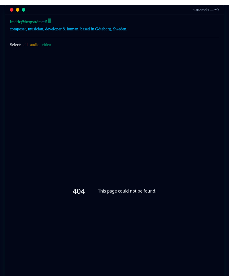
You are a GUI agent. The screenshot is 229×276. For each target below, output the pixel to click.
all (26, 45)
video (46, 45)
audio (34, 45)
